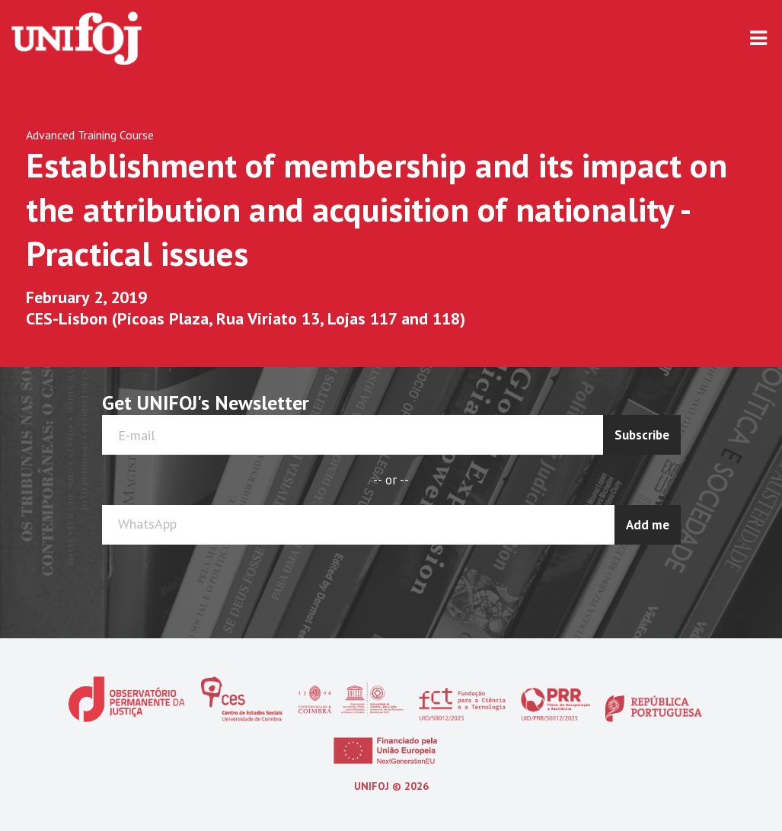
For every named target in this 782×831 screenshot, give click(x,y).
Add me (647, 524)
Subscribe (641, 435)
